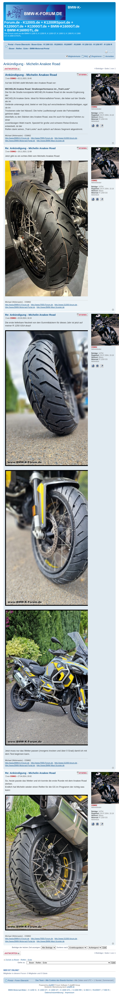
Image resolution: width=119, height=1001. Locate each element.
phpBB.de (71, 987)
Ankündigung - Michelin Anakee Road (31, 64)
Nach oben (113, 143)
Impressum (69, 993)
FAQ (86, 56)
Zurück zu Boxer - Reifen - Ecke (18, 960)
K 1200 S (32, 990)
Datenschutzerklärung (54, 993)
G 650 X (87, 990)
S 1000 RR (77, 990)
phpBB (51, 985)
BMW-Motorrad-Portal (39, 48)
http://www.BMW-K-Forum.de (17, 138)
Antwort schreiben (12, 69)
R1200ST (96, 990)
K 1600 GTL (65, 990)
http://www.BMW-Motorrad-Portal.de (20, 141)
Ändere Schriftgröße (111, 52)
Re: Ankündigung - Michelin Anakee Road (30, 148)
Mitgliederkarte (74, 56)
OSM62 (13, 78)
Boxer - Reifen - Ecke (18, 48)
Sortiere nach (72, 947)
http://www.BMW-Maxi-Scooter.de (51, 141)
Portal (10, 44)
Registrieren (97, 56)
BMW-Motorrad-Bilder (17, 990)
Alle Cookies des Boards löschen (59, 980)
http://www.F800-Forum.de (42, 138)
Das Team (39, 980)
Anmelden (109, 56)
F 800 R (105, 990)
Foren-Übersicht (22, 44)
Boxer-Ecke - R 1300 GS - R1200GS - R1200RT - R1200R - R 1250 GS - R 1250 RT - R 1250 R (71, 44)
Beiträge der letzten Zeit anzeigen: (34, 947)
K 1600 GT (53, 990)
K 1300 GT (42, 990)
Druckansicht (106, 52)
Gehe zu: (21, 962)
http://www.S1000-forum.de (65, 138)
